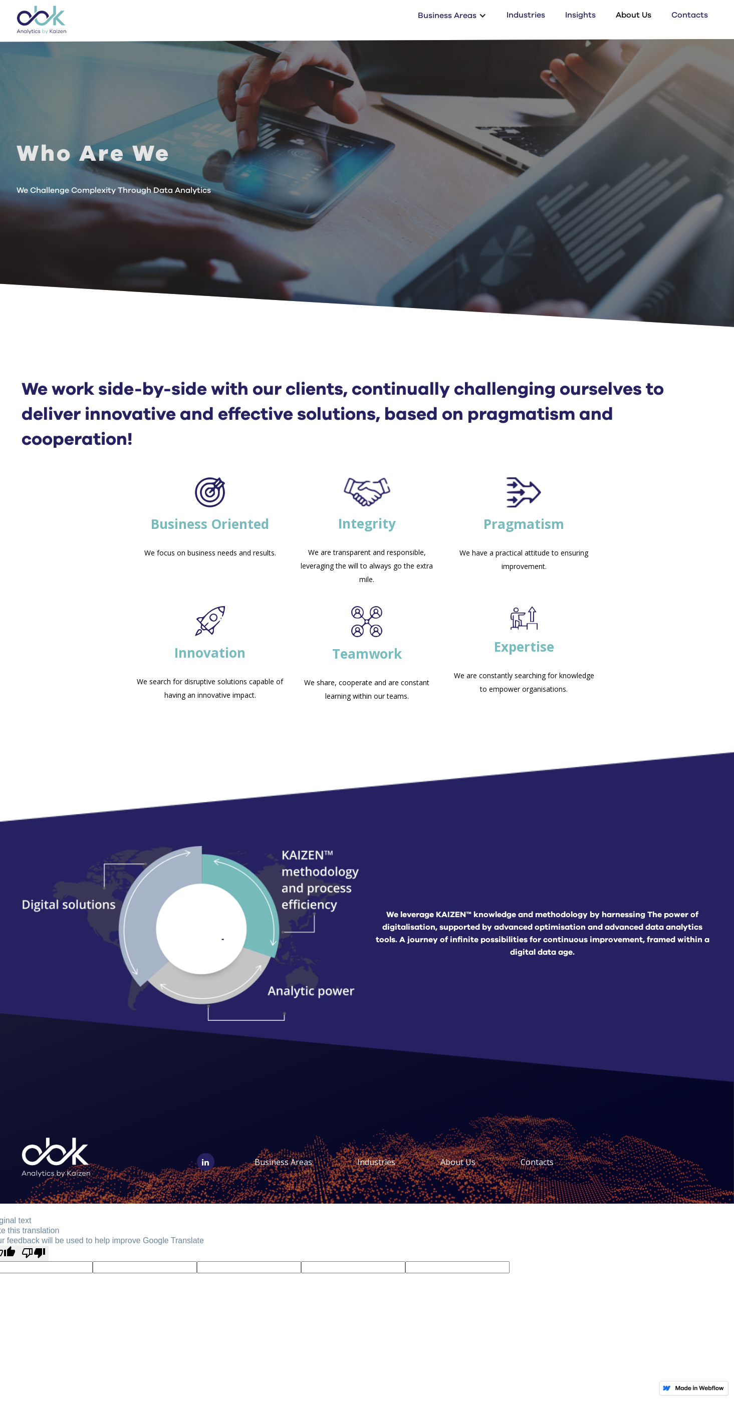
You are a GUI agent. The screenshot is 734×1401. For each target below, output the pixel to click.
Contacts (689, 15)
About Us (633, 15)
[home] (42, 19)
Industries (526, 15)
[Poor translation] (34, 1253)
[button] (452, 15)
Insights (580, 15)
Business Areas (283, 1162)
